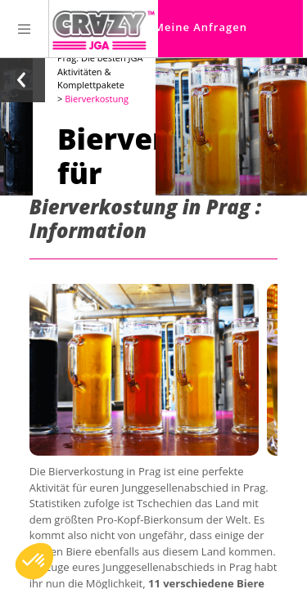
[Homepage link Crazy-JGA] (103, 28)
